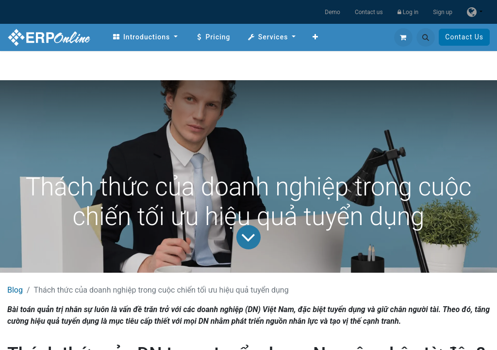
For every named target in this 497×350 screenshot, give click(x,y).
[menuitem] (144, 37)
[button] (425, 37)
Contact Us (464, 37)
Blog (15, 290)
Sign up (442, 12)
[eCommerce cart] (403, 37)
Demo (332, 12)
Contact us (369, 12)
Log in (408, 12)
